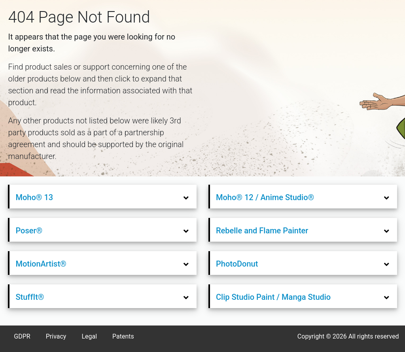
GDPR (22, 336)
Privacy (56, 336)
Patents (123, 336)
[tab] (103, 197)
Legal (89, 336)
